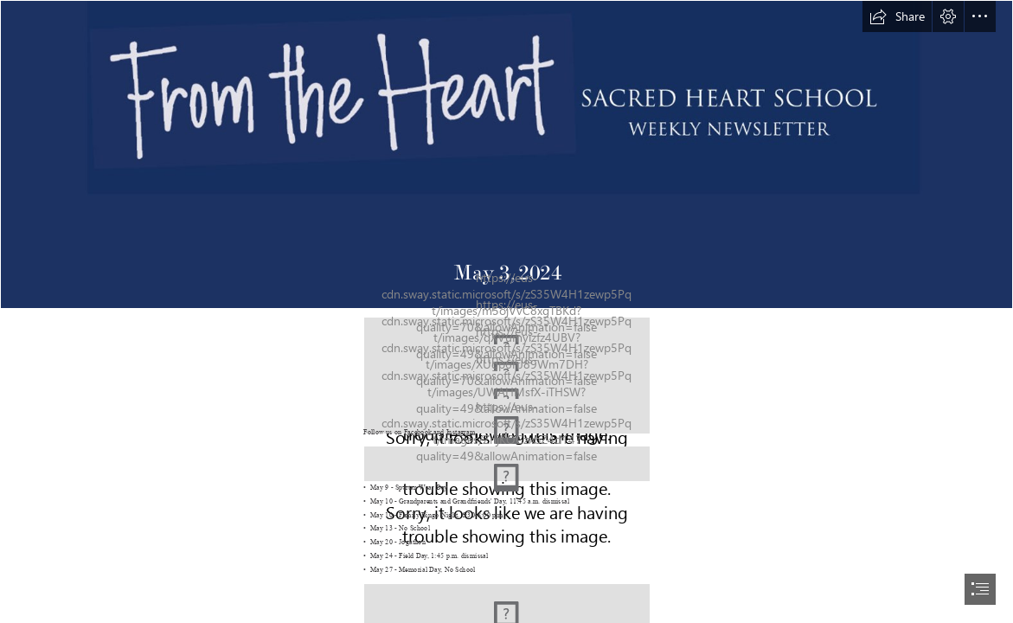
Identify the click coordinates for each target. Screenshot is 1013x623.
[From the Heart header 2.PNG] (506, 154)
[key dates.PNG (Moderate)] (507, 463)
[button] (897, 16)
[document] (506, 311)
